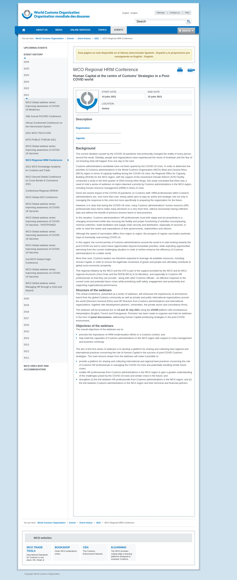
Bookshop (62, 547)
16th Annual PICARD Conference (43, 116)
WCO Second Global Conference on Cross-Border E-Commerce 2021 (43, 180)
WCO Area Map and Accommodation (36, 368)
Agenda (80, 138)
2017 (26, 318)
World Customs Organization (50, 38)
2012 (26, 351)
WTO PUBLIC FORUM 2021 (41, 139)
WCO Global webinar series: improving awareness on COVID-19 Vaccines (43, 273)
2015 (26, 331)
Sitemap (161, 13)
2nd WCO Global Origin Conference (38, 261)
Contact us (175, 13)
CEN (86, 547)
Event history (84, 38)
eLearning (118, 547)
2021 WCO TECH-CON (38, 133)
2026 (26, 62)
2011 (26, 357)
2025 (26, 68)
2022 (26, 88)
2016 (26, 325)
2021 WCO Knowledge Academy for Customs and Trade (43, 168)
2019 (26, 305)
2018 (26, 311)
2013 (26, 344)
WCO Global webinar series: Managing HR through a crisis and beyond (44, 287)
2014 (26, 338)
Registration (83, 128)
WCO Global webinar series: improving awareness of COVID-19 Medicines (43, 106)
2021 (96, 38)
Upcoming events (35, 47)
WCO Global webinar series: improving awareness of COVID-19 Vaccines (43, 150)
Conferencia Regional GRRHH (42, 190)
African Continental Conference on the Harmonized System (44, 124)
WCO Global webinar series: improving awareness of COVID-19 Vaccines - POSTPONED (43, 221)
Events (70, 38)
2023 (26, 81)
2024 (26, 75)
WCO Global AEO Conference (42, 197)
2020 (26, 298)
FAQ (187, 13)
